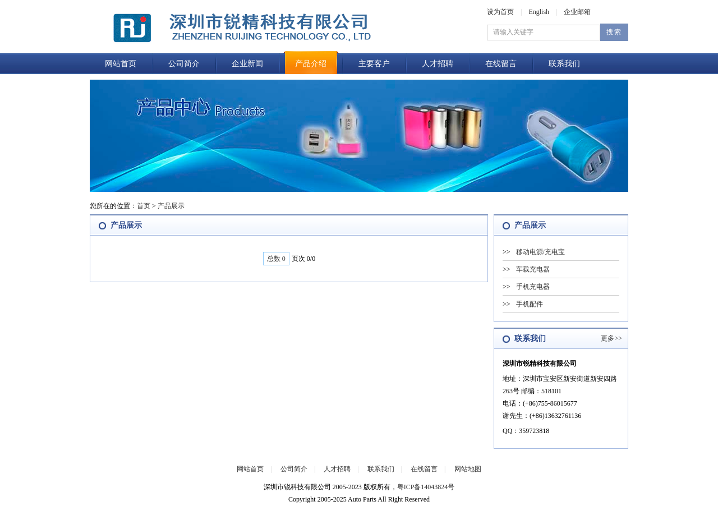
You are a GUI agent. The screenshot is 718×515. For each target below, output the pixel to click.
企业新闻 (247, 63)
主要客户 (374, 63)
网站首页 (120, 63)
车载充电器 (533, 269)
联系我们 (564, 63)
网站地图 (467, 469)
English (538, 12)
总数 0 (276, 259)
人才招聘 (437, 63)
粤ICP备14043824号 (426, 487)
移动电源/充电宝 (540, 252)
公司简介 (184, 63)
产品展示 (171, 206)
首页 (143, 206)
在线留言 (501, 63)
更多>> (611, 338)
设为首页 (500, 12)
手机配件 (529, 304)
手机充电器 (533, 287)
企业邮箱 (577, 12)
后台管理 (336, 509)
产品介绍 (310, 63)
